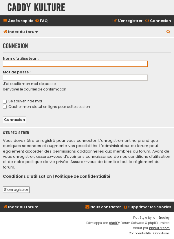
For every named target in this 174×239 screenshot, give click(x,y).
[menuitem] (41, 21)
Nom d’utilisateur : (21, 58)
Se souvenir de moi (22, 101)
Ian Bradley (161, 218)
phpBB (113, 223)
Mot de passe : (16, 72)
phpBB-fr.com (159, 228)
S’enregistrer (16, 189)
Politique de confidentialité (82, 176)
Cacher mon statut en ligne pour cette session (46, 106)
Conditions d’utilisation (27, 176)
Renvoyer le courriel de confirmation (34, 89)
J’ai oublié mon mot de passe (29, 84)
